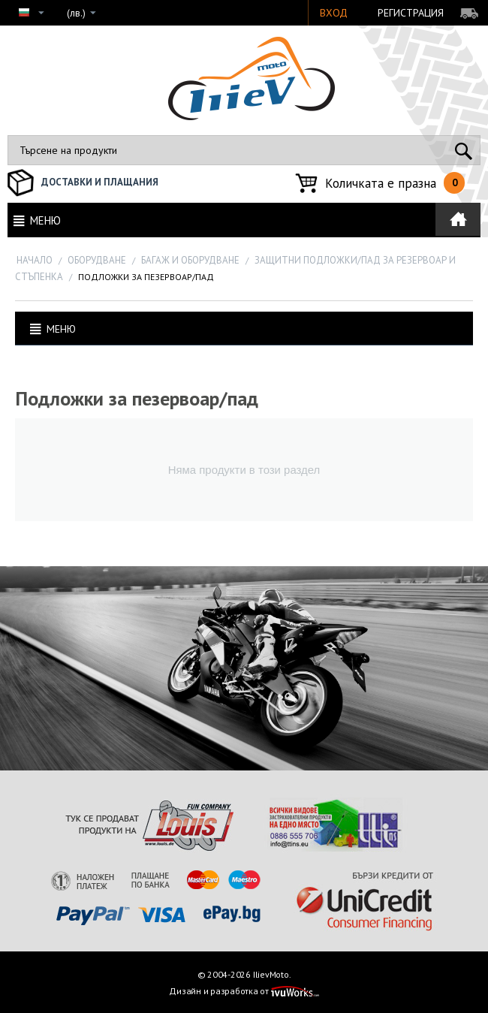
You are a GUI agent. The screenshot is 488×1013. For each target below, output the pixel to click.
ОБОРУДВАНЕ (97, 260)
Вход (334, 13)
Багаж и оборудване (190, 260)
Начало (35, 260)
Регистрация (411, 13)
